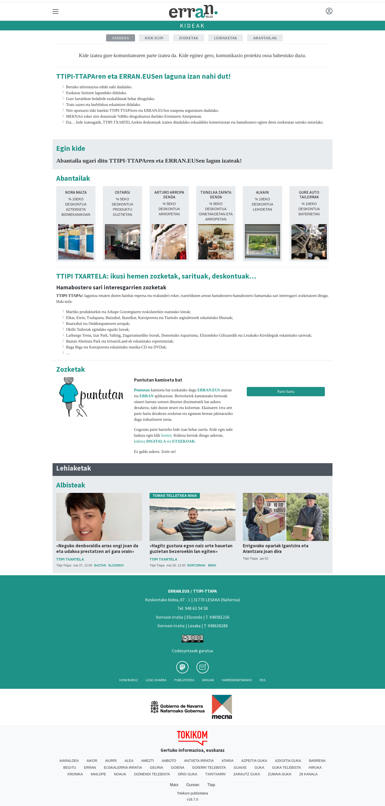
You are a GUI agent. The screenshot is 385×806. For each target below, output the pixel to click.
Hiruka (315, 767)
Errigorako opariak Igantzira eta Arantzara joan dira (275, 548)
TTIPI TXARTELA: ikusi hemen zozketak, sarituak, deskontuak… (156, 276)
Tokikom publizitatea (192, 793)
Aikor (91, 761)
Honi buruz (128, 680)
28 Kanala (308, 774)
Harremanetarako (237, 680)
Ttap (211, 785)
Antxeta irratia (199, 761)
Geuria (156, 767)
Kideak (192, 25)
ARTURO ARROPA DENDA (169, 194)
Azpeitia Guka (254, 761)
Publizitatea (184, 680)
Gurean (192, 785)
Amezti (147, 761)
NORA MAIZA (76, 192)
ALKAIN (262, 192)
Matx (174, 785)
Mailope (98, 774)
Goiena (177, 767)
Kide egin (154, 38)
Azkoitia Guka (288, 761)
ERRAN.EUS (208, 390)
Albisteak (70, 485)
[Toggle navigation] (55, 11)
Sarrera (120, 38)
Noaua (120, 774)
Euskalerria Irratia (123, 767)
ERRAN (146, 396)
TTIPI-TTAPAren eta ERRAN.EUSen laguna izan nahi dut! (143, 76)
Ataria (227, 761)
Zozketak (188, 38)
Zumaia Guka (279, 774)
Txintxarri (215, 774)
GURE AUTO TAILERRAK (309, 194)
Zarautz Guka (247, 774)
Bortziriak (196, 565)
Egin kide (70, 148)
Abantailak (265, 38)
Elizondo (116, 565)
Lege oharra (156, 680)
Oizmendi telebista (152, 774)
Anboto (169, 761)
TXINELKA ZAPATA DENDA (215, 194)
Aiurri (111, 761)
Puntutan (142, 390)
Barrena (317, 761)
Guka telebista (286, 767)
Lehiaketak (225, 38)
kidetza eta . (165, 441)
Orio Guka (187, 774)
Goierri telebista (209, 767)
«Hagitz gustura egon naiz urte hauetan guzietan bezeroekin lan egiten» (191, 548)
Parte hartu (285, 391)
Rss (263, 680)
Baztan (100, 565)
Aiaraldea (69, 761)
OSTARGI (122, 192)
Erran (90, 767)
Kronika (75, 774)
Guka (259, 767)
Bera (212, 565)
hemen (166, 435)
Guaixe (240, 767)
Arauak (208, 680)
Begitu (69, 767)
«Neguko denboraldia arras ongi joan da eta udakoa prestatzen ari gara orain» (97, 548)
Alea (128, 761)
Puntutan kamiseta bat (158, 380)
